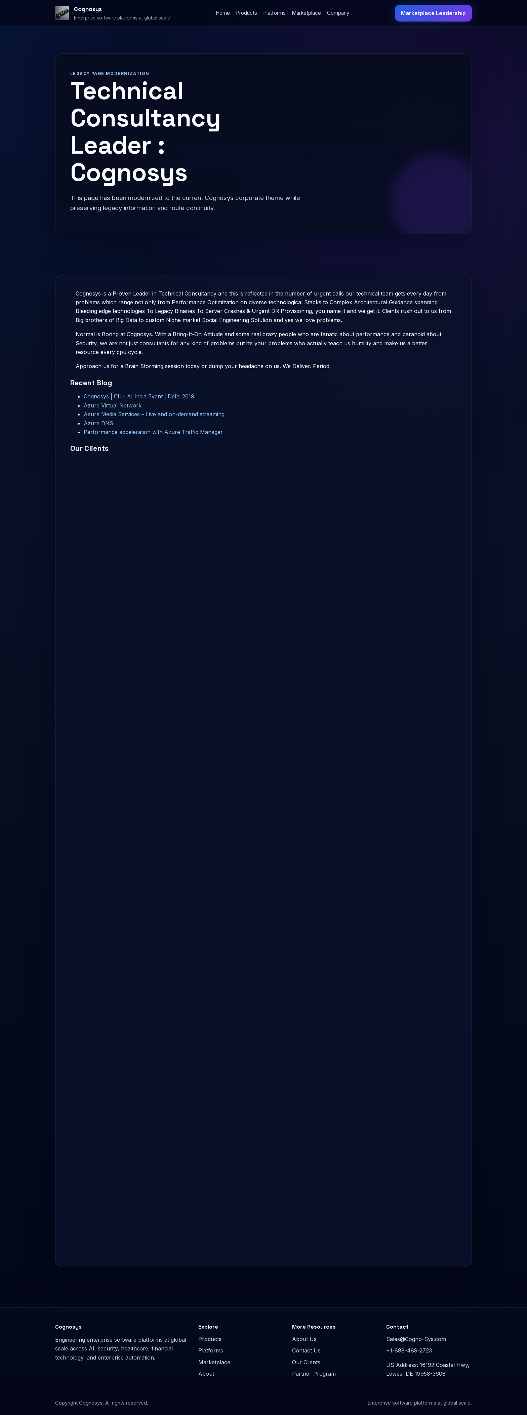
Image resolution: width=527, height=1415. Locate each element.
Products (246, 13)
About (206, 1373)
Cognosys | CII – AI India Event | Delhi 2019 (139, 396)
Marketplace (306, 13)
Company (338, 13)
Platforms (274, 13)
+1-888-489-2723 (409, 1350)
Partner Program (314, 1373)
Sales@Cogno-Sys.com (416, 1339)
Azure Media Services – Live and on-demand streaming (154, 414)
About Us (304, 1339)
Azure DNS (98, 423)
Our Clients (306, 1362)
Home (223, 13)
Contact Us (306, 1350)
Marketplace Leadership (433, 13)
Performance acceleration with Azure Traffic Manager (153, 432)
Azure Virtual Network (112, 405)
